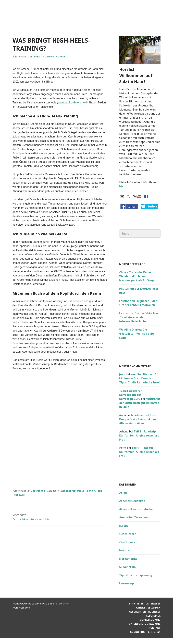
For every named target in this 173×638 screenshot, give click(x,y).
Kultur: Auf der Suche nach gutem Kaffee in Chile (139, 403)
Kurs (22, 494)
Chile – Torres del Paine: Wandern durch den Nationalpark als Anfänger (137, 276)
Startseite (136, 603)
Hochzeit (125, 550)
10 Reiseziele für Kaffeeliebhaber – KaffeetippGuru (131, 395)
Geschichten (127, 534)
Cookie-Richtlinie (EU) (145, 631)
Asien (123, 492)
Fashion (90, 490)
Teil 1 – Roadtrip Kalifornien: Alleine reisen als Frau (139, 435)
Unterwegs (126, 583)
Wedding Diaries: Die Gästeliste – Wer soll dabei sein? (137, 333)
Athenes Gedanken (132, 501)
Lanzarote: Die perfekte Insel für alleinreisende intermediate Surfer (139, 317)
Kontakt (154, 627)
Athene (60, 56)
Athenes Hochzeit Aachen (136, 509)
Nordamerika (128, 559)
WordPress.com (21, 607)
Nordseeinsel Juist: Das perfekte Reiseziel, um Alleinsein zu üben (138, 419)
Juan (122, 374)
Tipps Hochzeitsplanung (135, 575)
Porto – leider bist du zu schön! (60, 517)
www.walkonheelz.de (71, 102)
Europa (124, 525)
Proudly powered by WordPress (30, 603)
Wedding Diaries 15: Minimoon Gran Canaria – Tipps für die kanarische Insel (139, 378)
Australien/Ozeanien (133, 517)
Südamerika (127, 567)
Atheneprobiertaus (72, 490)
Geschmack (38, 490)
